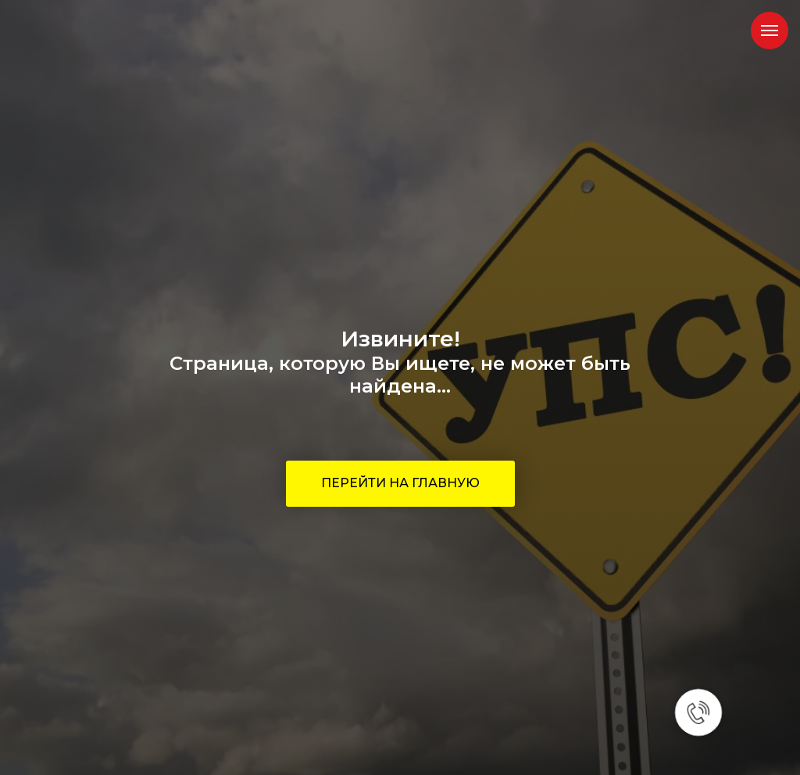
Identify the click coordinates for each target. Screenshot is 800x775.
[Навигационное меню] (769, 30)
